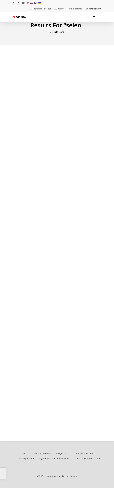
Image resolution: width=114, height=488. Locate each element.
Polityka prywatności (85, 453)
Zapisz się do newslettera (87, 458)
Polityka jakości (63, 453)
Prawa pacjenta (26, 458)
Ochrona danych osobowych (37, 453)
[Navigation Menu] (100, 17)
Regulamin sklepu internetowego (54, 458)
